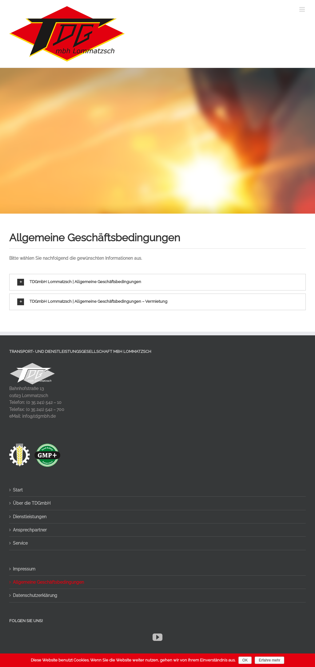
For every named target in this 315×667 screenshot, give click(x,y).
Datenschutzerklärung (35, 595)
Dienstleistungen (29, 516)
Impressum (24, 568)
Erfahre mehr (269, 660)
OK (245, 660)
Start (18, 489)
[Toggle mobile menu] (302, 9)
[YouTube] (157, 637)
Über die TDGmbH (31, 503)
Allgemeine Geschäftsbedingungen (48, 582)
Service (20, 543)
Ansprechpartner (30, 529)
